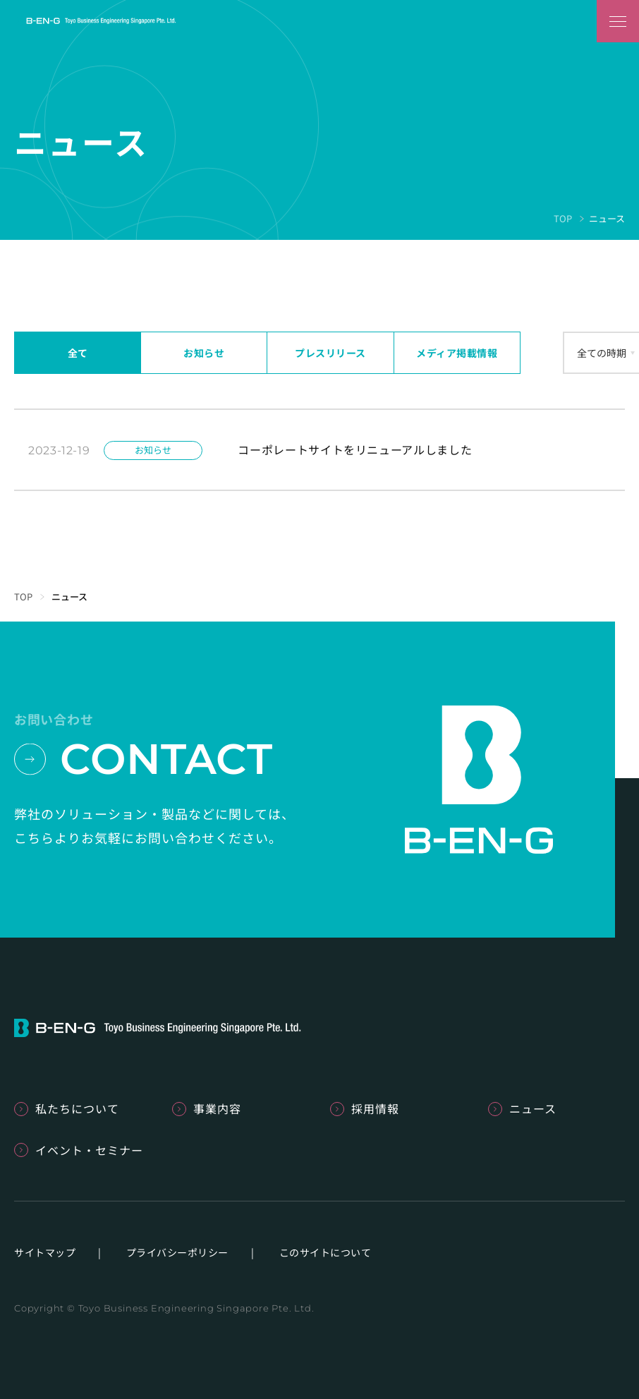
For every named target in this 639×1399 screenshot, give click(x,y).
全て (78, 353)
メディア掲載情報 (456, 353)
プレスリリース (330, 353)
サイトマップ (44, 1252)
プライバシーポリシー (177, 1252)
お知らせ (203, 353)
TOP (563, 218)
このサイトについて (325, 1252)
